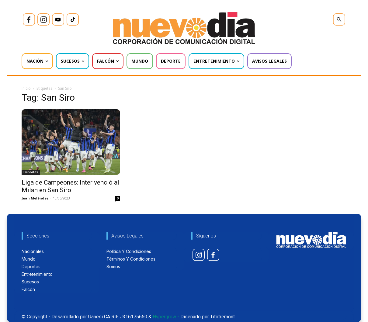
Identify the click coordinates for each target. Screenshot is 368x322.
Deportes (30, 172)
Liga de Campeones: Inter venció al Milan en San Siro (70, 186)
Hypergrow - (166, 317)
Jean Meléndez (35, 198)
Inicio (26, 88)
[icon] (29, 19)
